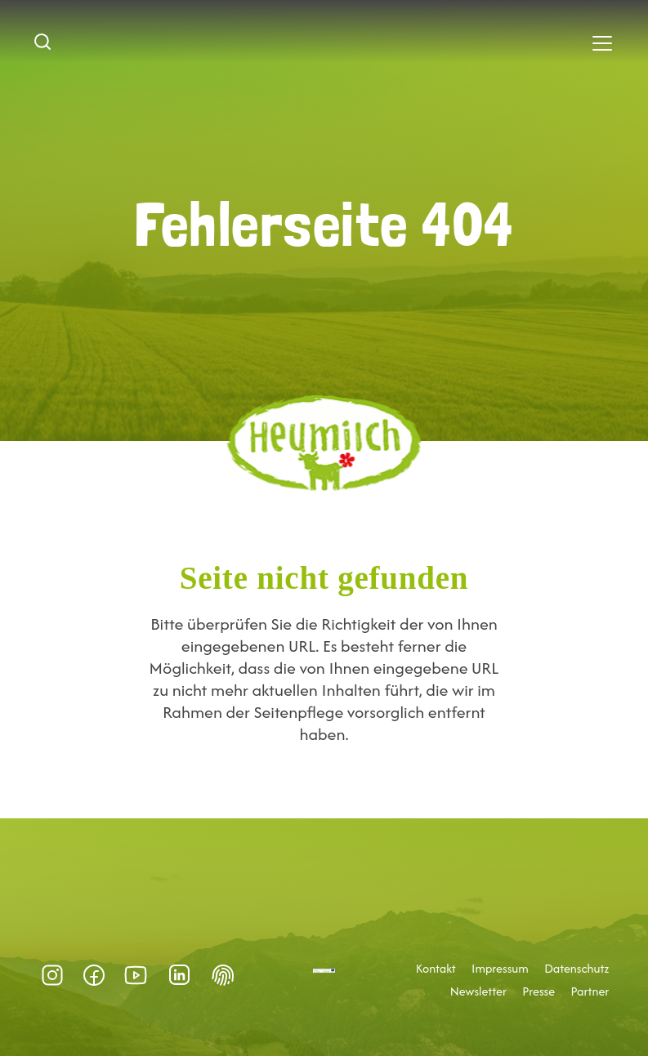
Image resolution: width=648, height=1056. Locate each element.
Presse (538, 991)
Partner (589, 991)
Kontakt (436, 968)
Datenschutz (576, 968)
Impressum (500, 968)
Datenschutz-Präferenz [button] (223, 975)
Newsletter (478, 991)
